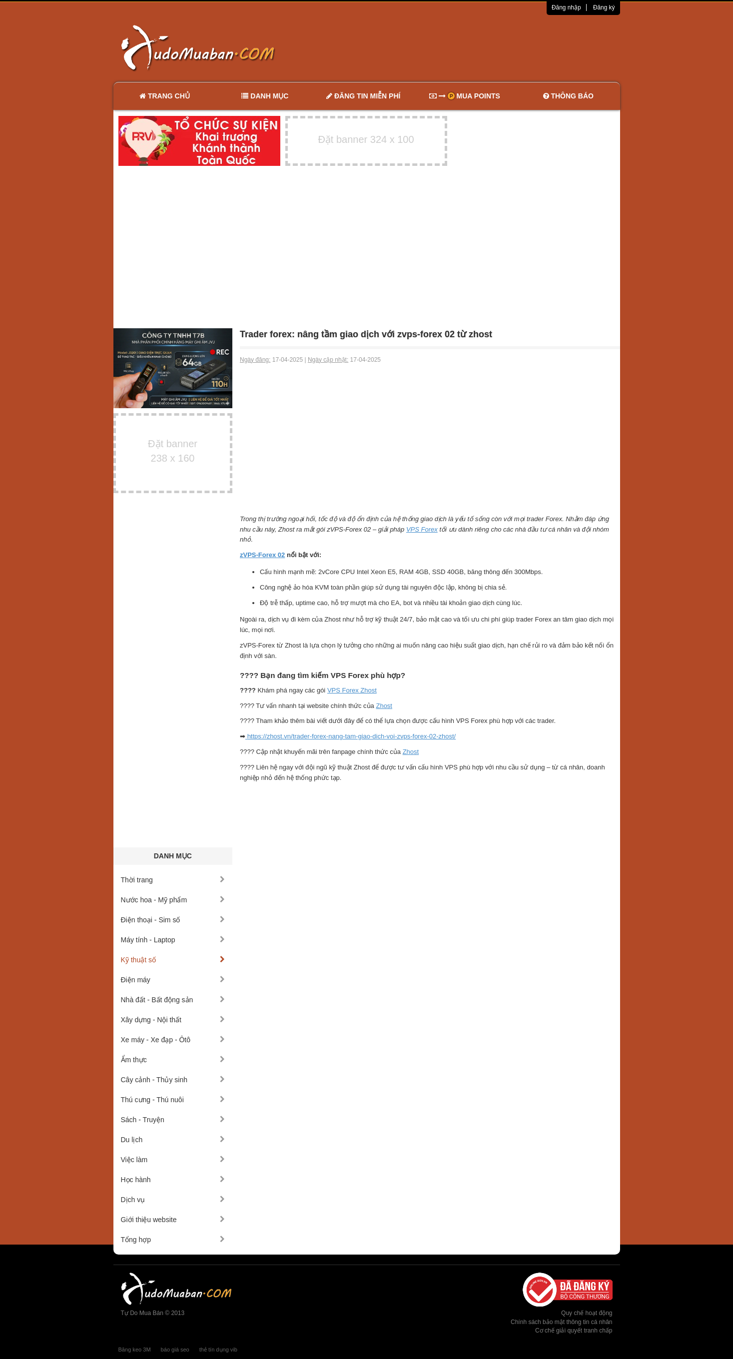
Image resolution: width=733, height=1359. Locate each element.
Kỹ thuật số (173, 960)
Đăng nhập (566, 7)
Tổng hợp (173, 1240)
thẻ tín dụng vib (218, 1350)
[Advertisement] (471, 47)
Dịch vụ (173, 1200)
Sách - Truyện (173, 1120)
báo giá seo (175, 1350)
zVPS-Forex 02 (262, 555)
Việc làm (173, 1160)
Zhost (384, 705)
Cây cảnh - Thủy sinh (173, 1080)
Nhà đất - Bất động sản (173, 1000)
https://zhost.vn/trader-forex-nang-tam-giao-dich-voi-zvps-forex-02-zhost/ (351, 736)
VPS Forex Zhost (352, 690)
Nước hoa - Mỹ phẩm (173, 900)
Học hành (173, 1180)
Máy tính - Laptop (173, 940)
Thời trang (173, 880)
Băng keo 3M (134, 1350)
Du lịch (173, 1140)
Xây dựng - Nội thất (173, 1020)
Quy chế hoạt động (586, 1313)
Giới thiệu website (173, 1220)
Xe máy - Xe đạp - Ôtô (173, 1040)
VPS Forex (422, 529)
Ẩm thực (173, 1060)
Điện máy (173, 980)
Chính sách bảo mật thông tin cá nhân (561, 1322)
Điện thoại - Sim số (173, 920)
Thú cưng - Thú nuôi (173, 1100)
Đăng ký (604, 7)
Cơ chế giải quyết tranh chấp (573, 1330)
